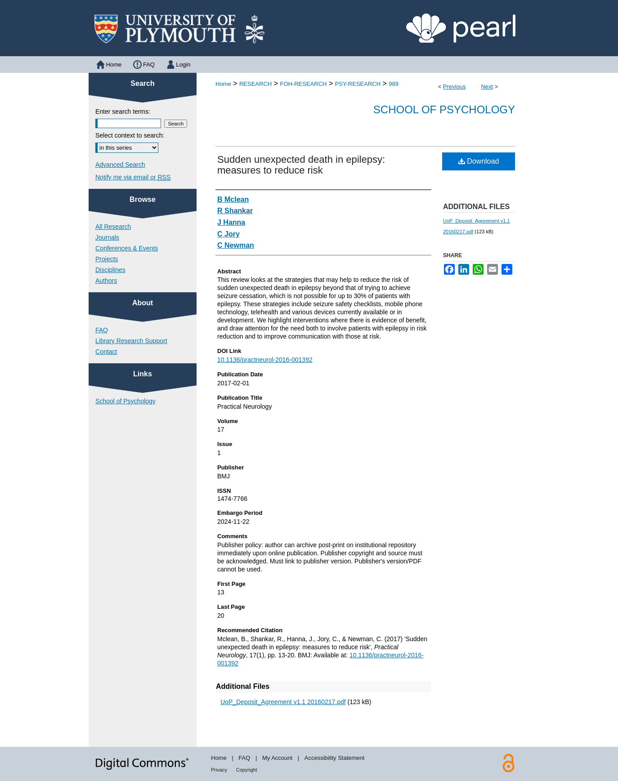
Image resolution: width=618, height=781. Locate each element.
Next (487, 86)
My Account (277, 757)
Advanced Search (120, 164)
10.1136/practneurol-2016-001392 (265, 359)
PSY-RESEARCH (358, 83)
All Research (113, 226)
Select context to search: (129, 135)
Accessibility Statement (335, 757)
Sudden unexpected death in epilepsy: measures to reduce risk (301, 165)
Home (223, 83)
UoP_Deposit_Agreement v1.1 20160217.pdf (283, 701)
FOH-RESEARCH (303, 83)
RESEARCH (255, 83)
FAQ (101, 330)
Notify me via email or (132, 177)
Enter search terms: (122, 111)
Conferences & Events (126, 248)
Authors (106, 280)
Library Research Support (131, 340)
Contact (106, 351)
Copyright (246, 769)
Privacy (219, 769)
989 (394, 83)
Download (478, 161)
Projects (106, 259)
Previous (454, 86)
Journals (107, 237)
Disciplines (110, 269)
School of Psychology (444, 109)
